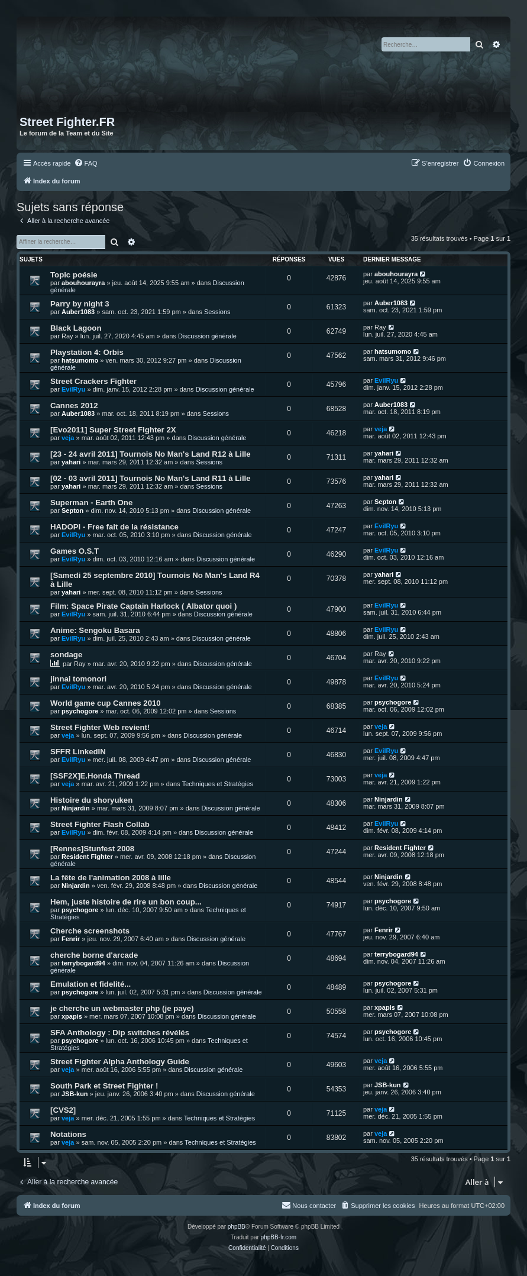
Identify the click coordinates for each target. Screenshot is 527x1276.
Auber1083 (78, 311)
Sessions (217, 311)
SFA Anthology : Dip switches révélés (119, 1032)
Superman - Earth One (91, 502)
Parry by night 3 (79, 303)
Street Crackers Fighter (93, 381)
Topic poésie (74, 274)
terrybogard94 (83, 963)
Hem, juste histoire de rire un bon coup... (126, 901)
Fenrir (71, 938)
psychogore (80, 711)
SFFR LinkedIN (78, 751)
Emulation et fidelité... (90, 984)
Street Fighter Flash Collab (100, 824)
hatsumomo (80, 360)
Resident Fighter (87, 856)
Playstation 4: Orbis (87, 352)
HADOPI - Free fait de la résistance (114, 526)
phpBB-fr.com (279, 1237)
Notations (68, 1134)
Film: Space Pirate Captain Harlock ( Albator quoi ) (143, 606)
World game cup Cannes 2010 (105, 703)
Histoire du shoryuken (91, 800)
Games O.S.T (74, 551)
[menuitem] (86, 163)
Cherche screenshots (90, 930)
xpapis (72, 1016)
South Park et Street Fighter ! (104, 1085)
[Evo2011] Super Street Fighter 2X (113, 429)
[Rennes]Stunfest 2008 (92, 848)
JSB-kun (75, 1093)
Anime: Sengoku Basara (95, 630)
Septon (72, 510)
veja (68, 437)
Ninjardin (76, 808)
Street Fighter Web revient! (100, 727)
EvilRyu (73, 389)
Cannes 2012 (74, 405)
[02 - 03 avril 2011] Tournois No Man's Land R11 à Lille (150, 478)
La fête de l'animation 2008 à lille (110, 877)
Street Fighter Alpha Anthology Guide (119, 1061)
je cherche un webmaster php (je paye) (122, 1008)
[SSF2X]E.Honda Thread (95, 775)
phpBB (236, 1226)
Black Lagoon (75, 328)
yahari (71, 462)
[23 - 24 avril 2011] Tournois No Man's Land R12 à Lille (150, 454)
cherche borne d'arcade (94, 955)
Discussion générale (207, 336)
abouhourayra (83, 282)
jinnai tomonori (78, 678)
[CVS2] (63, 1110)
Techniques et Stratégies (217, 783)
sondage (66, 654)
